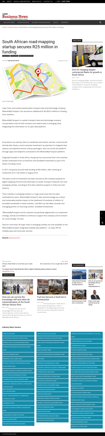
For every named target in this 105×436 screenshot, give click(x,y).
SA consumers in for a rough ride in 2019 (54, 264)
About (9, 1)
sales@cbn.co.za (8, 271)
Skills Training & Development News (83, 404)
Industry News (9, 22)
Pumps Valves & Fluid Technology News (84, 367)
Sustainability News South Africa (82, 409)
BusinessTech (14, 238)
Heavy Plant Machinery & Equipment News (51, 354)
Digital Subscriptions (22, 1)
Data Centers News (9, 391)
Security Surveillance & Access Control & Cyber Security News (85, 398)
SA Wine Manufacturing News (81, 392)
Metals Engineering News (45, 407)
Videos (55, 22)
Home (4, 27)
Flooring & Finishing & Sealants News (49, 338)
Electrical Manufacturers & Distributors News (16, 409)
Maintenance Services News (26, 56)
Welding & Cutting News (79, 426)
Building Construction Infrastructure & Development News (16, 364)
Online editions (23, 22)
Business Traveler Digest (41, 22)
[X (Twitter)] (102, 222)
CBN (3, 1)
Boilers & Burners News (11, 354)
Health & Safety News (44, 350)
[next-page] (76, 309)
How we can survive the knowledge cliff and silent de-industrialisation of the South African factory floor (16, 301)
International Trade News (45, 372)
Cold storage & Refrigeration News (14, 375)
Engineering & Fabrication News (13, 415)
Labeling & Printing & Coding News (48, 376)
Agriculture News (9, 334)
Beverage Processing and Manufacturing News (16, 348)
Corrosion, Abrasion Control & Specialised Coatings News (17, 385)
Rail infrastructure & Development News (84, 372)
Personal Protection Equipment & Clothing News (85, 335)
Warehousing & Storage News (81, 418)
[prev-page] (73, 309)
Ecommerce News (8, 403)
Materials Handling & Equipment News (49, 403)
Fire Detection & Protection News (14, 424)
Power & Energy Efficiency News (81, 354)
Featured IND (6, 56)
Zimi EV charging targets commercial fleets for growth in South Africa (87, 72)
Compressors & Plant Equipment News (15, 379)
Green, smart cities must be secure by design (94, 302)
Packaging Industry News (45, 420)
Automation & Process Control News (15, 338)
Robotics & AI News (77, 388)
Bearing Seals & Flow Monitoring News (16, 342)
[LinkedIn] (102, 213)
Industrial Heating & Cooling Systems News (51, 367)
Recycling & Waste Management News (83, 376)
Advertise (64, 22)
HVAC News (40, 359)
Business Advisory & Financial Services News (17, 371)
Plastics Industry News (79, 350)
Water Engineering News (79, 422)
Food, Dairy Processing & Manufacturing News (50, 344)
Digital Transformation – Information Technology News (16, 397)
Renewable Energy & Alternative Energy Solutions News (84, 382)
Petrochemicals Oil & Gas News (81, 341)
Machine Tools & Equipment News (48, 385)
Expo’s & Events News (10, 419)
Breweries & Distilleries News (12, 359)
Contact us (48, 1)
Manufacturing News (44, 394)
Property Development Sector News (83, 363)
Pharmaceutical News (78, 345)
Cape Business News (13, 60)
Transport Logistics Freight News (82, 413)
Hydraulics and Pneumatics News (48, 363)
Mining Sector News (43, 411)
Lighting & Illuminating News (46, 381)
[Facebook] (102, 218)
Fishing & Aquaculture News (46, 334)
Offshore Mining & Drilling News (48, 416)
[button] (100, 23)
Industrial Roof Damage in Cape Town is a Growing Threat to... (79, 282)
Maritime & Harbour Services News (48, 398)
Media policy (37, 1)
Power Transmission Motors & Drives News (85, 359)
